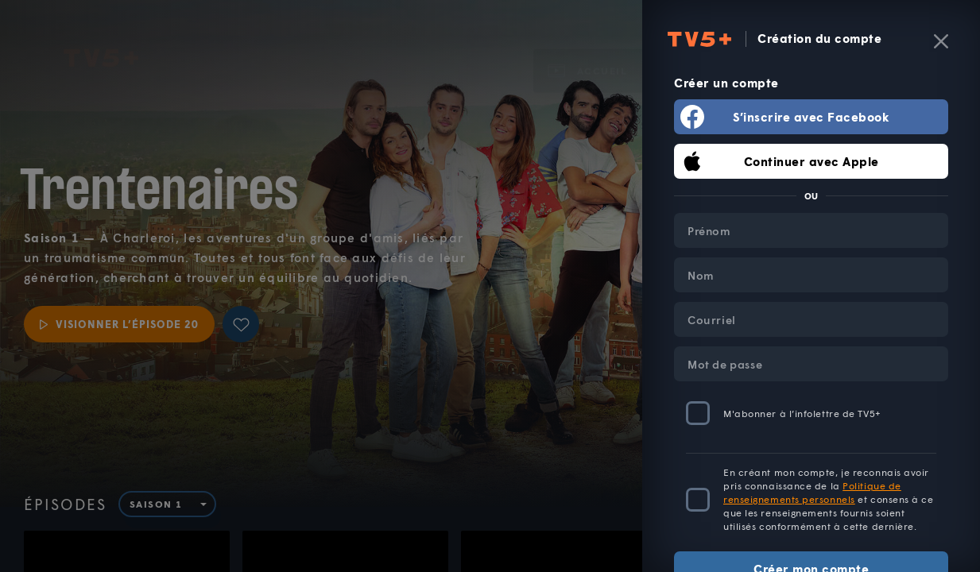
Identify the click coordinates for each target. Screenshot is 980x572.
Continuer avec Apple (811, 161)
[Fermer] (941, 41)
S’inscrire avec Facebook (811, 117)
